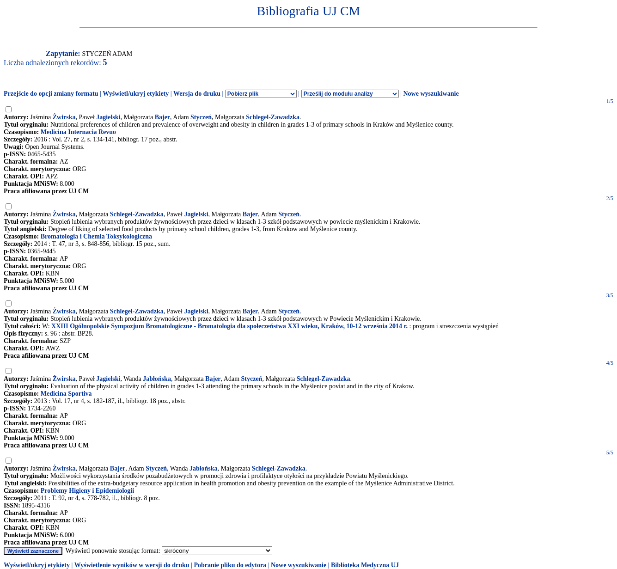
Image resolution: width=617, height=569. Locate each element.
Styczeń (201, 117)
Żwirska (64, 117)
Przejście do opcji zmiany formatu (51, 93)
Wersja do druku (196, 93)
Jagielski (108, 117)
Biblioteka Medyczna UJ (365, 565)
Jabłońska (157, 378)
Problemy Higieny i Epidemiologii (87, 490)
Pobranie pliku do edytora (230, 565)
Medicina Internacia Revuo (78, 131)
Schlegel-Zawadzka (272, 117)
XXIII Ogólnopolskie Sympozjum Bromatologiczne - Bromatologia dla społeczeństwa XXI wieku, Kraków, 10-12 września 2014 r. (229, 326)
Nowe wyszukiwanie (430, 93)
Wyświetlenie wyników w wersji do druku (131, 565)
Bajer (162, 117)
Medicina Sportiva (66, 393)
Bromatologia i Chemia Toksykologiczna (96, 236)
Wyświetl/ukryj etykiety (136, 93)
